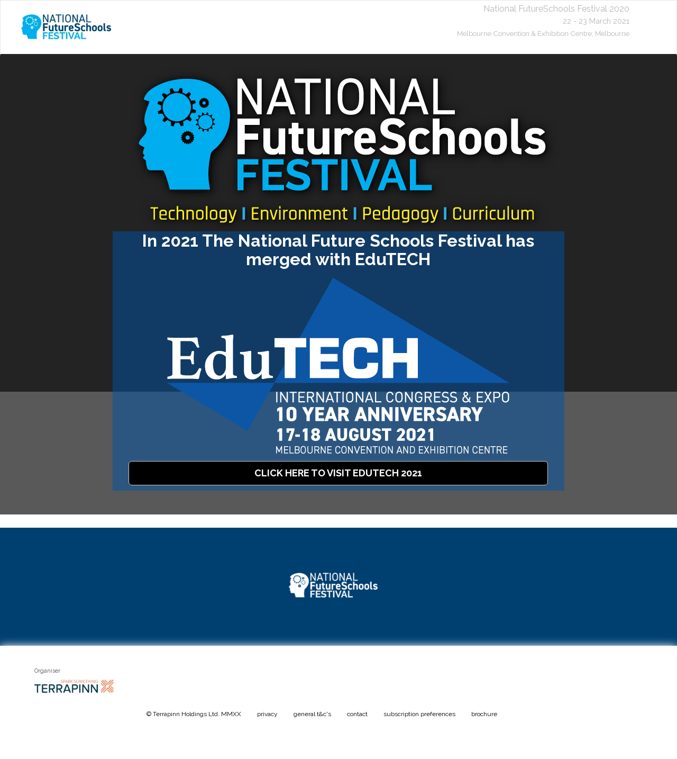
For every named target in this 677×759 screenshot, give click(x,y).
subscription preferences (419, 714)
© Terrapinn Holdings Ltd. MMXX (194, 714)
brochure (484, 714)
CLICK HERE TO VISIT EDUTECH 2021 (338, 472)
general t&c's (312, 714)
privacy (267, 714)
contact (357, 714)
